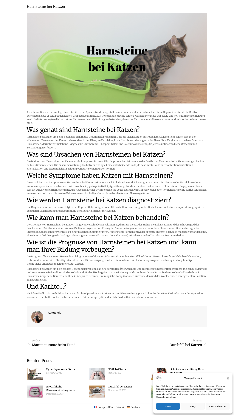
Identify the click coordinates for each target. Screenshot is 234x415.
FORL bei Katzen (117, 369)
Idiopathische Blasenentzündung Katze (60, 388)
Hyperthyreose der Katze (60, 369)
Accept (168, 406)
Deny (192, 406)
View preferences (218, 406)
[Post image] (35, 374)
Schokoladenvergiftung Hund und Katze (187, 371)
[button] (227, 378)
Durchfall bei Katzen (120, 386)
